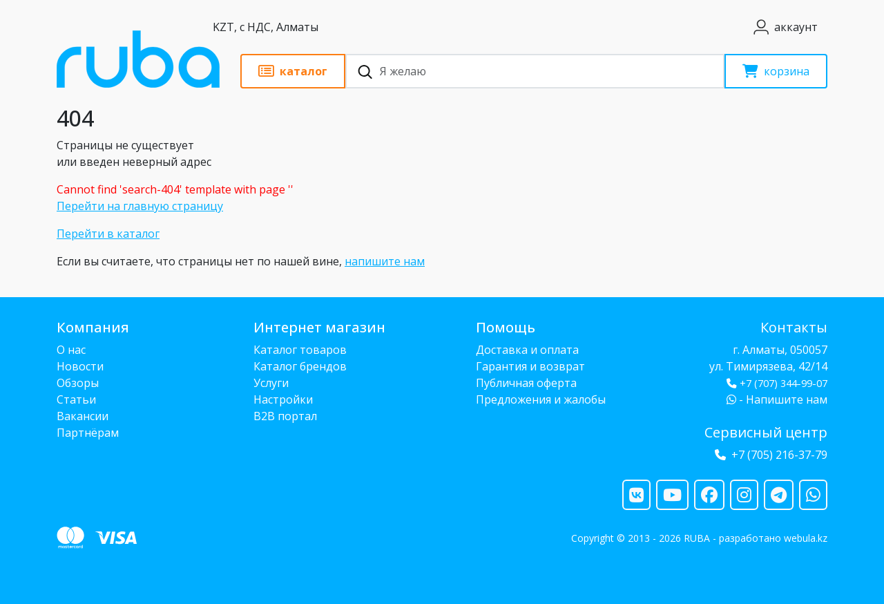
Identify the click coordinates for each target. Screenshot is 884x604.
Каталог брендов (300, 366)
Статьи (76, 399)
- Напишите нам (777, 399)
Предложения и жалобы (541, 399)
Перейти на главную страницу (140, 206)
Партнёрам (88, 432)
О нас (71, 349)
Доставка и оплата (527, 349)
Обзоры (78, 382)
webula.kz (805, 538)
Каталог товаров (300, 349)
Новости (80, 366)
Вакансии (82, 416)
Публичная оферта (526, 382)
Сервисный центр (765, 432)
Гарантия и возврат (530, 366)
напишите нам (385, 261)
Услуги (271, 382)
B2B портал (285, 416)
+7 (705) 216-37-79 (779, 454)
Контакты (793, 327)
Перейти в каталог (108, 233)
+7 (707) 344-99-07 (777, 383)
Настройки (283, 399)
